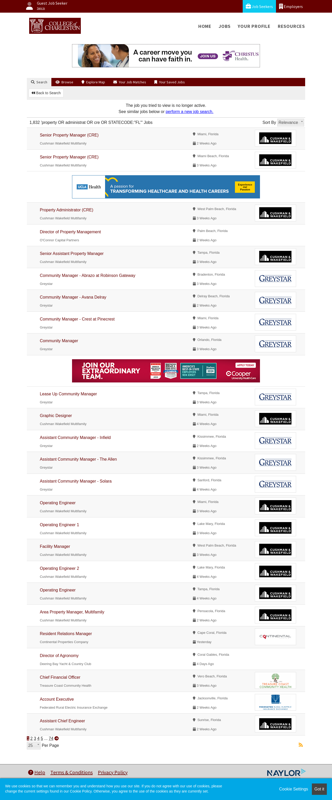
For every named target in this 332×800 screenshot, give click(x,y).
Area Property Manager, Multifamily (72, 612)
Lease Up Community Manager (68, 394)
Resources (291, 26)
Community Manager (59, 341)
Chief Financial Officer (60, 677)
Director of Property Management (70, 232)
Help (36, 772)
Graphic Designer (56, 415)
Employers (291, 6)
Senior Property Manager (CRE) (69, 135)
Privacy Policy (113, 772)
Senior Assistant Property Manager (72, 253)
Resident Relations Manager (66, 633)
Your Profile (254, 26)
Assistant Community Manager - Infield (75, 437)
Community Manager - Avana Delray (73, 297)
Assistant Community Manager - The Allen (78, 459)
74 (51, 738)
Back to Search (46, 93)
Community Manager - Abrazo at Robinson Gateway (87, 275)
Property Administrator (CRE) (66, 210)
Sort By (269, 122)
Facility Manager (55, 546)
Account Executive (57, 699)
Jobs (225, 26)
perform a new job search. (190, 111)
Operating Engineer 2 (59, 568)
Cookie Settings (293, 789)
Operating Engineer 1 (59, 525)
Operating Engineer (58, 503)
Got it (319, 789)
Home (204, 26)
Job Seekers (259, 6)
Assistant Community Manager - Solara (76, 481)
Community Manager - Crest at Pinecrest (77, 319)
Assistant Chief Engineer (62, 721)
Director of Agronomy (59, 655)
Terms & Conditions (71, 772)
